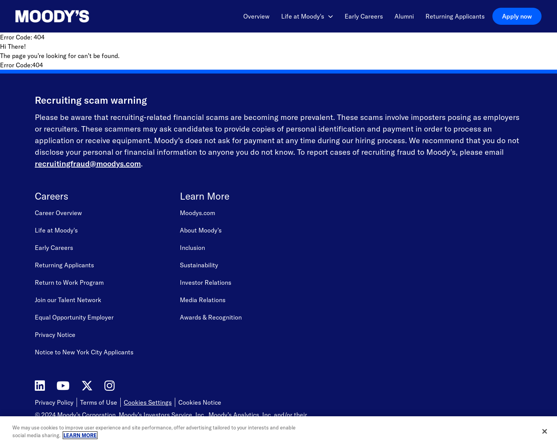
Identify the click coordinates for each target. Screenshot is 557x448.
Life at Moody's (307, 16)
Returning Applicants (455, 16)
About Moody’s (201, 230)
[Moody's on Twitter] (87, 386)
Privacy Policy (54, 402)
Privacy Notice (55, 335)
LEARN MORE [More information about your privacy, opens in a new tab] (80, 436)
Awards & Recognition (211, 317)
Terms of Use (98, 402)
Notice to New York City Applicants (84, 352)
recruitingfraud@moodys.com (88, 163)
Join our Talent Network (68, 300)
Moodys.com (197, 213)
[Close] (544, 432)
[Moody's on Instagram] (109, 386)
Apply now (517, 16)
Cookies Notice (199, 402)
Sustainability (199, 265)
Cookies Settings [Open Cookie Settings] (148, 402)
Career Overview (58, 213)
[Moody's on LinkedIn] (40, 386)
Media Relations (203, 300)
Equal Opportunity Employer (74, 317)
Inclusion (192, 247)
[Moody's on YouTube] (63, 386)
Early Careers (364, 16)
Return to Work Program (69, 282)
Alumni (404, 16)
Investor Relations (205, 282)
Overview (256, 16)
